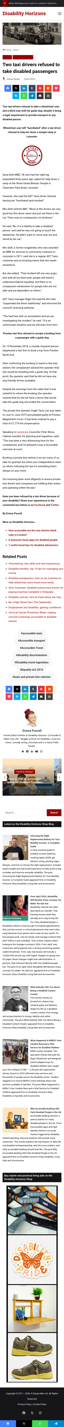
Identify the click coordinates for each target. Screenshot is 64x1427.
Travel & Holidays (23, 57)
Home (7, 50)
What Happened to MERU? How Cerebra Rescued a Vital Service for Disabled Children (45, 1044)
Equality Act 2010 (32, 669)
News (16, 50)
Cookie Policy (39, 1404)
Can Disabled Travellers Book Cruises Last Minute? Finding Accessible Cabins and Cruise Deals (21, 780)
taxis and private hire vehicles (32, 677)
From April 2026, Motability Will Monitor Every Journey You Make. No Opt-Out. (45, 900)
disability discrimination (32, 655)
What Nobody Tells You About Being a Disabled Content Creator (45, 990)
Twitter (55, 505)
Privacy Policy (24, 1404)
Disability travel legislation (32, 662)
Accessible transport (32, 640)
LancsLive (22, 432)
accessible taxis (32, 633)
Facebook (39, 505)
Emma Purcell (13, 79)
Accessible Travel (32, 648)
